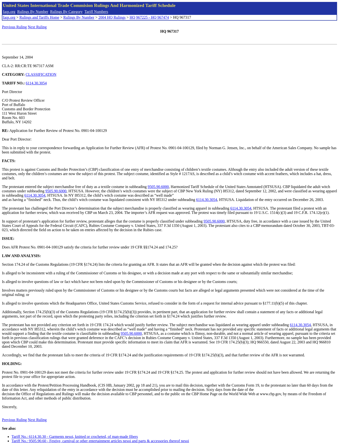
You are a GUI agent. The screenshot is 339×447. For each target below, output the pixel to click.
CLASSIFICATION (41, 74)
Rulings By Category (66, 12)
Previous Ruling (14, 27)
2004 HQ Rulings (112, 17)
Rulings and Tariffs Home (39, 17)
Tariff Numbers (96, 12)
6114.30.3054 (36, 83)
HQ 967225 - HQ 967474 (149, 17)
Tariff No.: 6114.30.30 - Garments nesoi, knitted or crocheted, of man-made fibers (75, 437)
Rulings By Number (32, 12)
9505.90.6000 (158, 187)
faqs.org (9, 12)
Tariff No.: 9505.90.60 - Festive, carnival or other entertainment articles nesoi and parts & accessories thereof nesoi (100, 441)
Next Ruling (37, 27)
